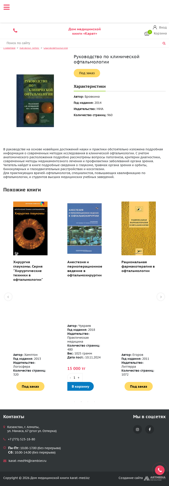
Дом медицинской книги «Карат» (84, 31)
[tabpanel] (30, 296)
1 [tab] (74, 402)
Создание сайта (142, 478)
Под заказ (87, 73)
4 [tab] (94, 402)
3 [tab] (88, 402)
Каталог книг (29, 48)
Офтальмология (56, 48)
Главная (9, 48)
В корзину (80, 386)
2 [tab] (81, 402)
